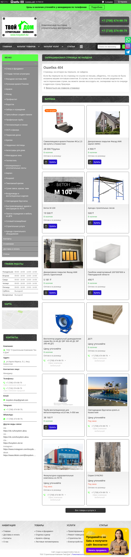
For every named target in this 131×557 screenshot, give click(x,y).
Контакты (7, 239)
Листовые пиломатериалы (47, 542)
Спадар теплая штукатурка (18, 74)
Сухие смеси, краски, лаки (17, 188)
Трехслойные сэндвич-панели (19, 115)
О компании (8, 244)
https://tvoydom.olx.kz (13, 443)
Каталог (6, 63)
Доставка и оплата (11, 249)
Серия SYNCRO (95, 475)
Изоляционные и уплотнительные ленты (16, 167)
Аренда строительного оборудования (16, 232)
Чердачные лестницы (15, 145)
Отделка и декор (43, 535)
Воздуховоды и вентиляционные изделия (17, 194)
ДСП (90, 339)
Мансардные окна (14, 155)
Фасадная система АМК (16, 79)
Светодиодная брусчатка (17, 201)
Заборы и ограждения (15, 109)
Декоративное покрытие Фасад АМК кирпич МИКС (105, 142)
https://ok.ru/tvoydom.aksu (15, 431)
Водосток (10, 104)
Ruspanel (10, 178)
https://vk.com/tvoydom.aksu (16, 437)
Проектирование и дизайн (79, 531)
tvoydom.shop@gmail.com (17, 400)
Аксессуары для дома (15, 150)
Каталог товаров (26, 46)
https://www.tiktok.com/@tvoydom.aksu (20, 455)
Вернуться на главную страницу (63, 88)
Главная (7, 46)
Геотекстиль (11, 160)
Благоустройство (75, 542)
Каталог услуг (51, 46)
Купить (52, 162)
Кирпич (9, 173)
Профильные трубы (14, 120)
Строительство (74, 538)
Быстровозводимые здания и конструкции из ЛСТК (18, 207)
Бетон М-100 (49, 208)
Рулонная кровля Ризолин (17, 84)
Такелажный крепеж (14, 183)
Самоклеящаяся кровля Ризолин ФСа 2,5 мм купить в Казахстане (63, 142)
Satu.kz (77, 552)
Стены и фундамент (15, 69)
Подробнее (96, 7)
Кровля (9, 89)
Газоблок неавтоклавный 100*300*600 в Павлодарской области (107, 273)
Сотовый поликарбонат (16, 221)
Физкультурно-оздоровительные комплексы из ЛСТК (59, 476)
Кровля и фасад (43, 538)
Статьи (71, 46)
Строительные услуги (15, 226)
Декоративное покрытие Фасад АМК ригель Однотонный (60, 273)
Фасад (8, 94)
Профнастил (11, 99)
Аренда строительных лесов (101, 208)
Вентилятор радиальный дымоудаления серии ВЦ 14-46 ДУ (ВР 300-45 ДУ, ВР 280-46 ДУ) (62, 341)
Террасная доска (13, 135)
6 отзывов (109, 2)
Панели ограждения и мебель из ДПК (19, 215)
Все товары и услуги (84, 510)
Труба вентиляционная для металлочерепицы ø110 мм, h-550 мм (61, 411)
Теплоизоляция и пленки (17, 125)
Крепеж (9, 140)
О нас (5, 542)
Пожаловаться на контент (81, 554)
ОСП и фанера (12, 130)
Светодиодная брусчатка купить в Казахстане (103, 411)
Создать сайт (30, 2)
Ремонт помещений (76, 535)
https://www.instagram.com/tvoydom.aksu (20, 449)
